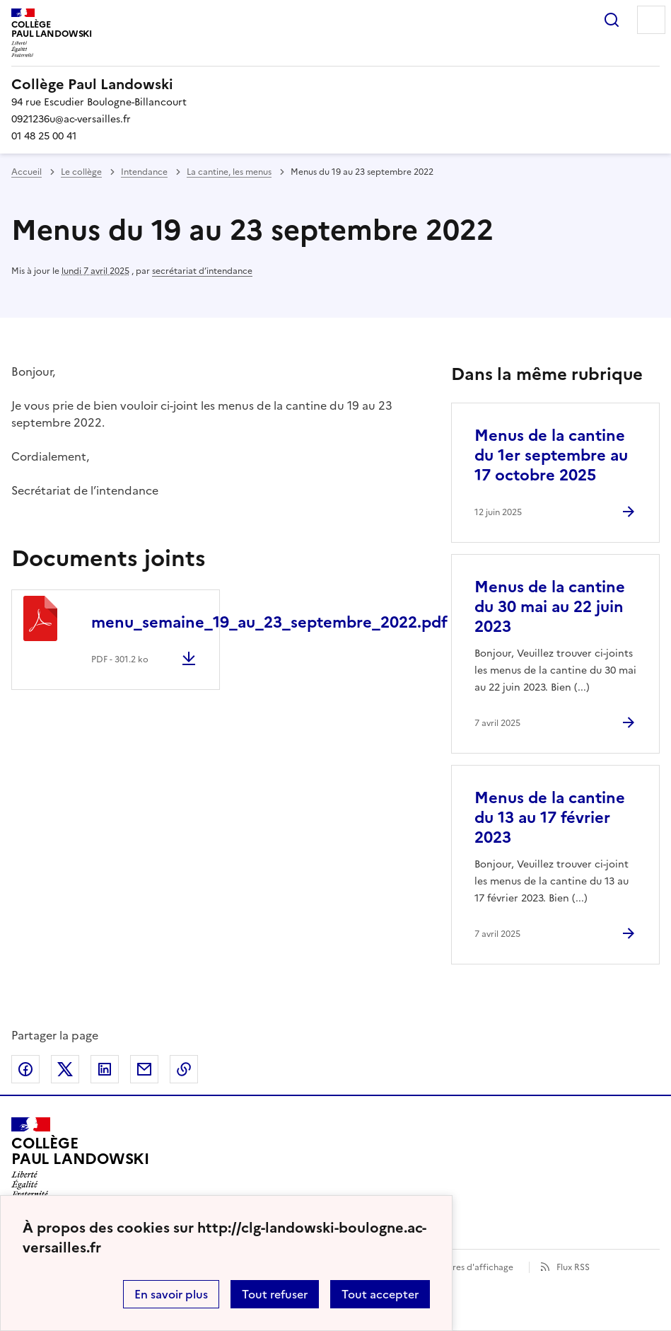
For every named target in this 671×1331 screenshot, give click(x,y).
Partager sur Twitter (65, 1069)
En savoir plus (171, 1294)
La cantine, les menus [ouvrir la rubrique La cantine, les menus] (229, 172)
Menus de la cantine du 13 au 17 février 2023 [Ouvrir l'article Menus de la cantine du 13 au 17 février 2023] (549, 817)
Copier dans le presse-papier (184, 1069)
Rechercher (611, 20)
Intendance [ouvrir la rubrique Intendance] (144, 172)
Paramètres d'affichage (465, 1267)
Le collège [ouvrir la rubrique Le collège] (81, 172)
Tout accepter (380, 1294)
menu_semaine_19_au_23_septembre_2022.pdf (269, 622)
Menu (651, 20)
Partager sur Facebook (25, 1069)
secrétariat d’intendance (202, 271)
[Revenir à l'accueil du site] (80, 1157)
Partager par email (144, 1069)
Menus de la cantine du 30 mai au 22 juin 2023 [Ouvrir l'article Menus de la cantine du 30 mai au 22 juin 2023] (549, 606)
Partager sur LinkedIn (105, 1069)
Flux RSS (573, 1267)
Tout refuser (275, 1294)
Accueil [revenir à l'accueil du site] (26, 172)
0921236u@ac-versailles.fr (71, 119)
